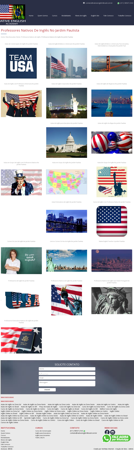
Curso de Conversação (43, 431)
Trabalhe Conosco (124, 16)
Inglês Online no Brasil (9, 413)
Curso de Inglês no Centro (35, 409)
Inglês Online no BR (26, 413)
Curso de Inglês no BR (89, 409)
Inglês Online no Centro (99, 411)
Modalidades (66, 16)
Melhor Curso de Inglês (108, 409)
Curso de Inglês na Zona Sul (69, 407)
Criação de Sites (121, 449)
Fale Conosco (108, 16)
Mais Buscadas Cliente (13, 37)
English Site (95, 16)
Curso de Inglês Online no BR (112, 420)
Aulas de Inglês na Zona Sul (11, 404)
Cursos (54, 16)
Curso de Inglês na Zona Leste (118, 407)
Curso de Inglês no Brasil (70, 409)
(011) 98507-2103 (126, 3)
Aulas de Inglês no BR (29, 407)
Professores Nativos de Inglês (30, 37)
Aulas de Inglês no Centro (106, 404)
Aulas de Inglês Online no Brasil (115, 416)
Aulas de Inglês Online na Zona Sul (66, 413)
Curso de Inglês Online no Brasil (87, 420)
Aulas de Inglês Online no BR (11, 418)
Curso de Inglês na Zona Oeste (12, 409)
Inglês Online (114, 411)
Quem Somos (43, 16)
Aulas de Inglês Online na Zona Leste (14, 416)
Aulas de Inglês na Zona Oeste (83, 404)
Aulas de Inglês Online (94, 416)
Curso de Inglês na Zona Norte (93, 407)
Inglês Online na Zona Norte (32, 411)
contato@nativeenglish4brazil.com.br (99, 3)
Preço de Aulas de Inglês (48, 407)
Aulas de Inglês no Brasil (10, 407)
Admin (131, 449)
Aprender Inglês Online (32, 418)
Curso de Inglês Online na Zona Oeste (15, 420)
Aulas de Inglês (123, 404)
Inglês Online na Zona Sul (10, 411)
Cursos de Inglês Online (9, 422)
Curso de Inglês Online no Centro (43, 420)
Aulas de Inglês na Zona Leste (59, 404)
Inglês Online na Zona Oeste (77, 411)
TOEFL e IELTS (40, 438)
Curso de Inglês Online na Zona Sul (56, 418)
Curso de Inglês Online (65, 420)
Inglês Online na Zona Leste (55, 411)
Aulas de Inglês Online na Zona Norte (95, 413)
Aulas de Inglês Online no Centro (72, 416)
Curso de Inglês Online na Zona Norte (84, 418)
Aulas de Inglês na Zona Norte (34, 404)
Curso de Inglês (53, 409)
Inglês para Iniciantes (42, 435)
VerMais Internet (108, 449)
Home (31, 16)
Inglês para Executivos (43, 433)
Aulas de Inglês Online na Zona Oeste (44, 416)
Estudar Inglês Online (43, 413)
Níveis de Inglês (81, 16)
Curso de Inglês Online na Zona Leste (114, 418)
